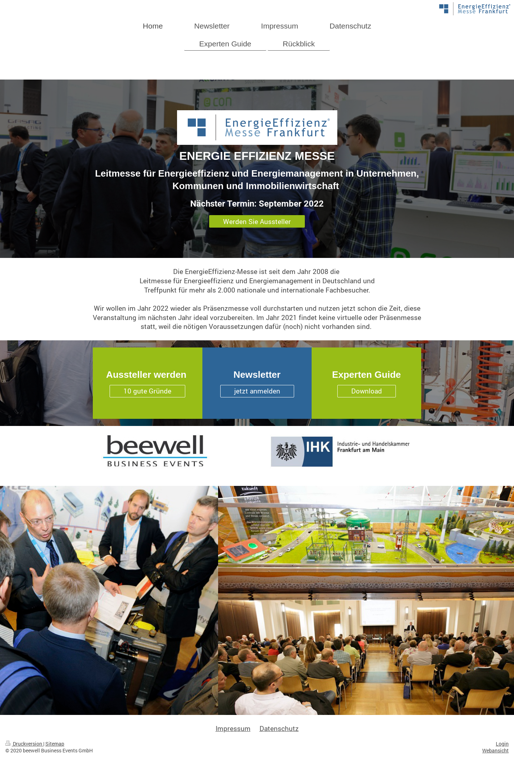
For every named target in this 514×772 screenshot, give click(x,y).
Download (366, 390)
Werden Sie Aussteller (257, 221)
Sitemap (54, 743)
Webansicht (495, 750)
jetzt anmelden (257, 390)
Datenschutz (279, 728)
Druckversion (24, 743)
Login (502, 743)
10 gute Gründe (147, 390)
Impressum (233, 728)
